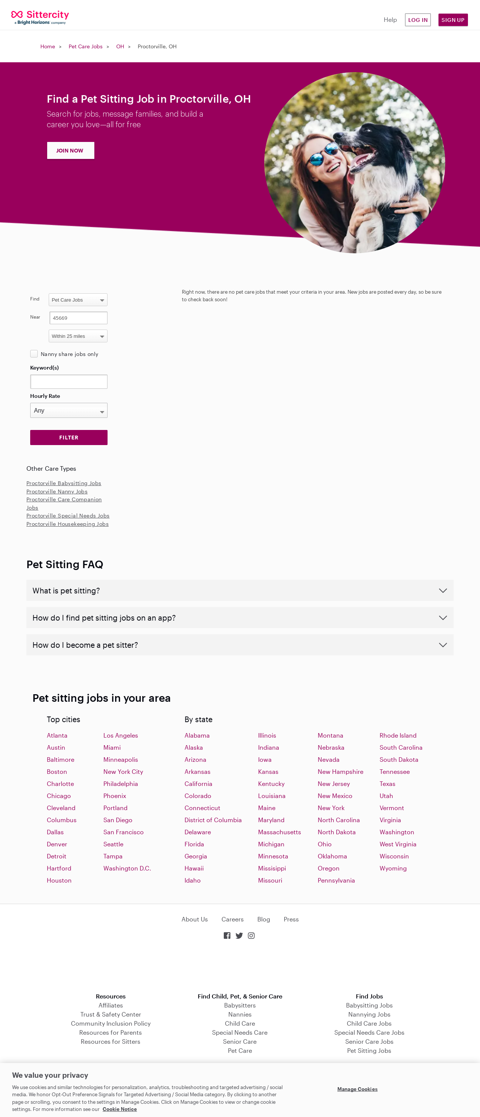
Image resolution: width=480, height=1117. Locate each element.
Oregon (329, 868)
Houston (59, 880)
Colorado (198, 795)
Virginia (390, 819)
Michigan (271, 843)
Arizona (195, 759)
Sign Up (453, 20)
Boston (57, 771)
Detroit (56, 856)
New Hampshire (340, 771)
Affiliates (110, 1005)
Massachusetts (279, 831)
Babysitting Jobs (369, 1005)
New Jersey (334, 783)
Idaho (193, 880)
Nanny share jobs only (69, 354)
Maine (266, 807)
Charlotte (60, 783)
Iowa (265, 759)
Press (291, 919)
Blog (263, 919)
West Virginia (398, 843)
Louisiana (272, 795)
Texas (387, 783)
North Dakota (337, 831)
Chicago (59, 795)
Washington (397, 831)
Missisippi (272, 868)
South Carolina (401, 747)
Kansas (268, 771)
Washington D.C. (127, 868)
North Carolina (339, 819)
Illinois (267, 735)
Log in (418, 20)
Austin (56, 747)
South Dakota (399, 759)
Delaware (198, 831)
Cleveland (61, 807)
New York (331, 807)
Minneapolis (120, 759)
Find (35, 298)
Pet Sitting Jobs (369, 1050)
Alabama (197, 735)
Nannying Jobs (369, 1014)
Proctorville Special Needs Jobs (67, 515)
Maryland (271, 819)
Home (47, 46)
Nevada (329, 759)
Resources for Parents (110, 1032)
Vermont (392, 807)
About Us (195, 919)
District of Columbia (213, 819)
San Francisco (123, 831)
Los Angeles (120, 735)
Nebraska (331, 747)
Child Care (240, 1023)
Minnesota (273, 856)
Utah (386, 795)
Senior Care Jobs (369, 1041)
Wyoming (393, 868)
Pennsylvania (336, 880)
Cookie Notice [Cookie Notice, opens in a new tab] (120, 1109)
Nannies (240, 1014)
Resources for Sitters (110, 1041)
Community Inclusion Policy (111, 1023)
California (198, 783)
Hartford (59, 868)
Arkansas (198, 771)
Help (390, 19)
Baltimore (60, 759)
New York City (123, 771)
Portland (115, 807)
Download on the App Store (240, 967)
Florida (194, 843)
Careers (233, 919)
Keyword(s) (44, 367)
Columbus (62, 819)
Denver (57, 843)
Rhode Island (398, 735)
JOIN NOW (69, 150)
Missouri (270, 880)
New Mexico (335, 795)
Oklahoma (332, 856)
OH (120, 46)
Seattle (113, 843)
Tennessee (395, 771)
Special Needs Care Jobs (369, 1032)
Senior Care (240, 1041)
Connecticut (202, 807)
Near (35, 316)
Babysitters (240, 1005)
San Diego (117, 819)
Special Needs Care (240, 1032)
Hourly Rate (45, 396)
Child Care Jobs (369, 1023)
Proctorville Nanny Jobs (57, 491)
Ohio (325, 843)
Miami (112, 747)
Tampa (113, 856)
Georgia (196, 856)
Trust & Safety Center (110, 1014)
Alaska (194, 747)
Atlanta (57, 735)
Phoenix (114, 795)
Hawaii (194, 868)
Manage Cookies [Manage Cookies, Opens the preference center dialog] (357, 1089)
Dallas (55, 831)
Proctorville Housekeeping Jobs (67, 524)
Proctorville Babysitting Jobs (64, 483)
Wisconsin (394, 856)
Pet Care (240, 1050)
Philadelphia (120, 783)
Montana (330, 735)
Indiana (268, 747)
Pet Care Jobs (86, 46)
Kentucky (271, 783)
